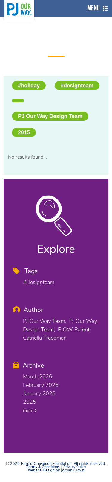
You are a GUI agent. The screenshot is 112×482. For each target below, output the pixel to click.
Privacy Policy (74, 467)
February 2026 (41, 385)
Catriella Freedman (45, 337)
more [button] (30, 410)
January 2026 (39, 393)
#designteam (77, 86)
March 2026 (37, 376)
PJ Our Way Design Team (50, 116)
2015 (24, 132)
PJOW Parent (74, 329)
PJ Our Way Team (44, 321)
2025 (29, 401)
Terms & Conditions (43, 467)
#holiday (29, 86)
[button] (96, 8)
